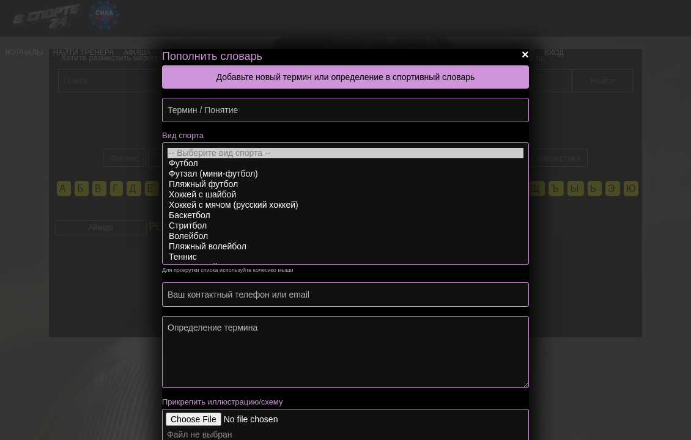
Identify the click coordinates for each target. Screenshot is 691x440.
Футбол (345, 163)
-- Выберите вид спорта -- (345, 153)
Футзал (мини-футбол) (345, 174)
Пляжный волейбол (345, 246)
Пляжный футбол (345, 184)
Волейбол (345, 236)
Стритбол (345, 226)
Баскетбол (345, 215)
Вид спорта (183, 135)
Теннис (345, 257)
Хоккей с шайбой (345, 194)
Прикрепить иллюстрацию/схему (222, 402)
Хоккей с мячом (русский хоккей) (345, 205)
